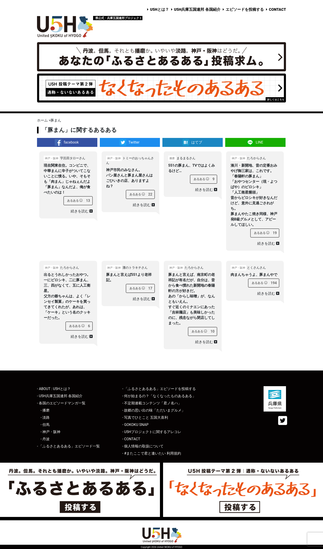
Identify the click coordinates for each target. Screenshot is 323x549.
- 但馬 (45, 425)
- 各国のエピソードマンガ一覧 (61, 403)
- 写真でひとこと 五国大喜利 (145, 417)
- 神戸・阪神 (50, 432)
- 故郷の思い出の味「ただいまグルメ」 (153, 410)
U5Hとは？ (159, 9)
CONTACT (277, 9)
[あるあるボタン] (75, 201)
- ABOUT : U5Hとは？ (54, 389)
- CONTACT (131, 439)
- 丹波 (45, 439)
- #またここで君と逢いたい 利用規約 (151, 453)
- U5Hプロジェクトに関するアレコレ (151, 432)
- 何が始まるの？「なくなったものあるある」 (159, 396)
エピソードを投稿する (245, 9)
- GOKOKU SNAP (135, 425)
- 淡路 (45, 417)
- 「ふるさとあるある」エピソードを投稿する (159, 389)
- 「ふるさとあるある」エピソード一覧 (68, 446)
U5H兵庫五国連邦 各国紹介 (197, 9)
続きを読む (82, 211)
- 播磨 (45, 410)
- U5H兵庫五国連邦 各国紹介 (60, 396)
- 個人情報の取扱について (143, 446)
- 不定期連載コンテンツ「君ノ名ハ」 (151, 403)
